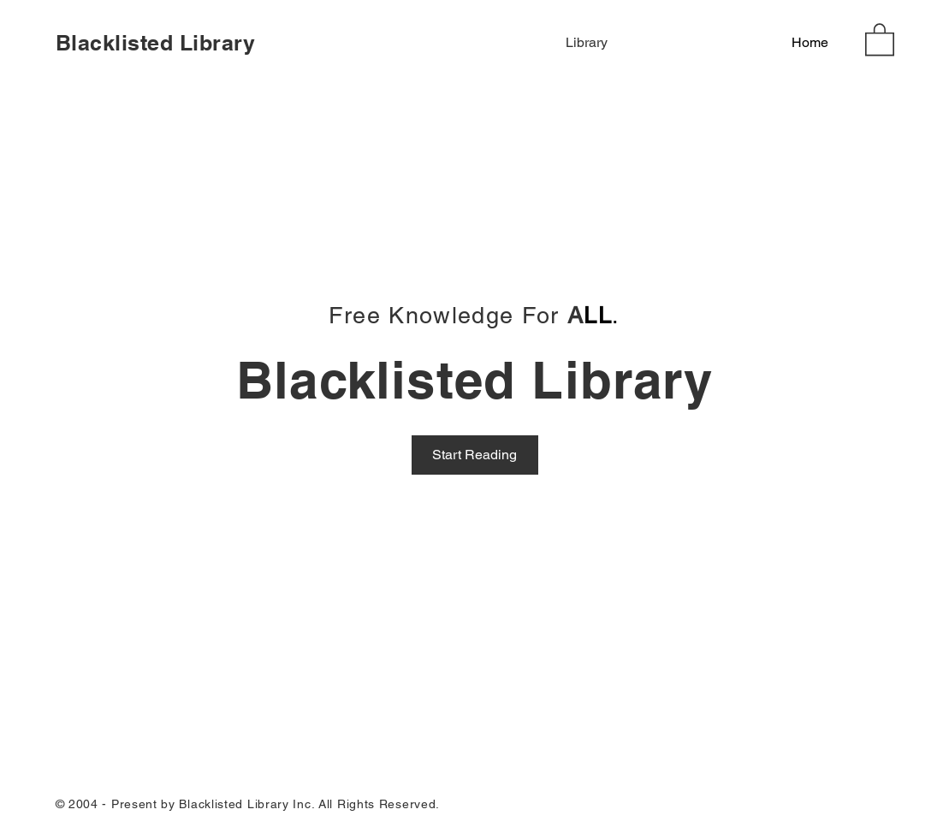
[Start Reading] (475, 455)
